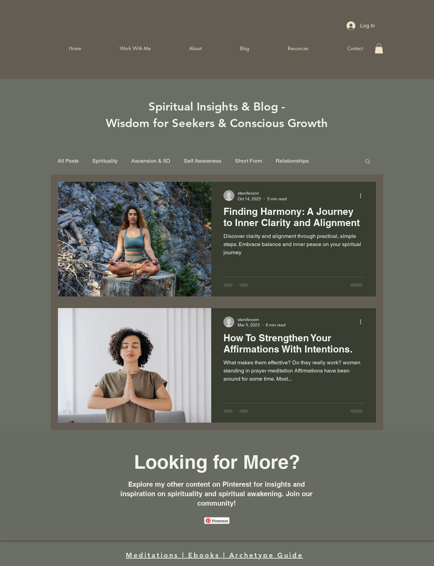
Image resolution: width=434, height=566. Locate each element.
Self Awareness (202, 161)
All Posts (68, 161)
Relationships (292, 161)
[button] (367, 161)
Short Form (248, 161)
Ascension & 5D (150, 161)
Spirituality (105, 161)
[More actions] (363, 195)
